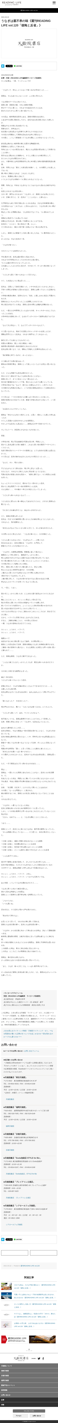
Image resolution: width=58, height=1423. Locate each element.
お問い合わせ (5, 1395)
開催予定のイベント (8, 1385)
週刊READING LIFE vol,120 (30, 1266)
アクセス (18, 1416)
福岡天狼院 (10, 1126)
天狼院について (6, 1366)
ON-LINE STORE (29, 1411)
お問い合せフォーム (31, 1051)
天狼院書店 (10, 1099)
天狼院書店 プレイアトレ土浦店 (18, 1198)
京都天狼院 (10, 1150)
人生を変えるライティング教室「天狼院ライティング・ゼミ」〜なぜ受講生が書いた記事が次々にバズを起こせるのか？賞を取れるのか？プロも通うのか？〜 (28, 1034)
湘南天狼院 (5, 1371)
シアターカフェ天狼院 (14, 1224)
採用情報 (4, 1390)
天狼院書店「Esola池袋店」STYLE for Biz (21, 1174)
